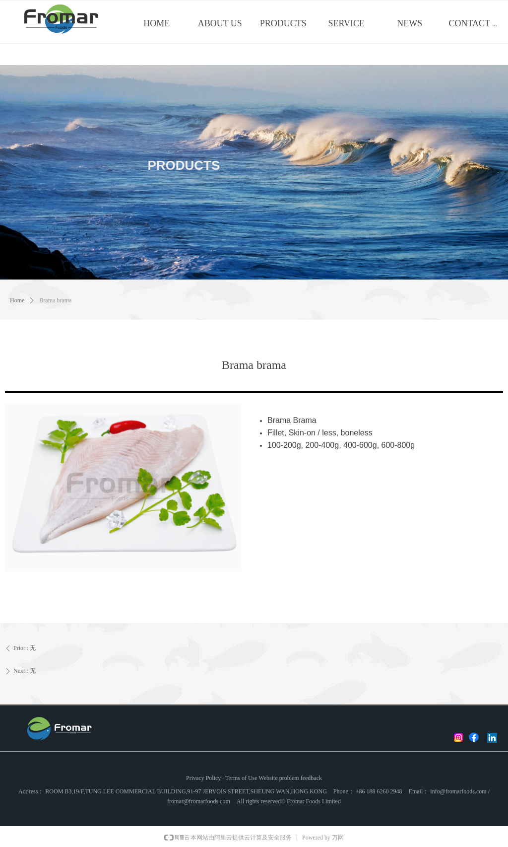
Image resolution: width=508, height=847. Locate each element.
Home (17, 300)
